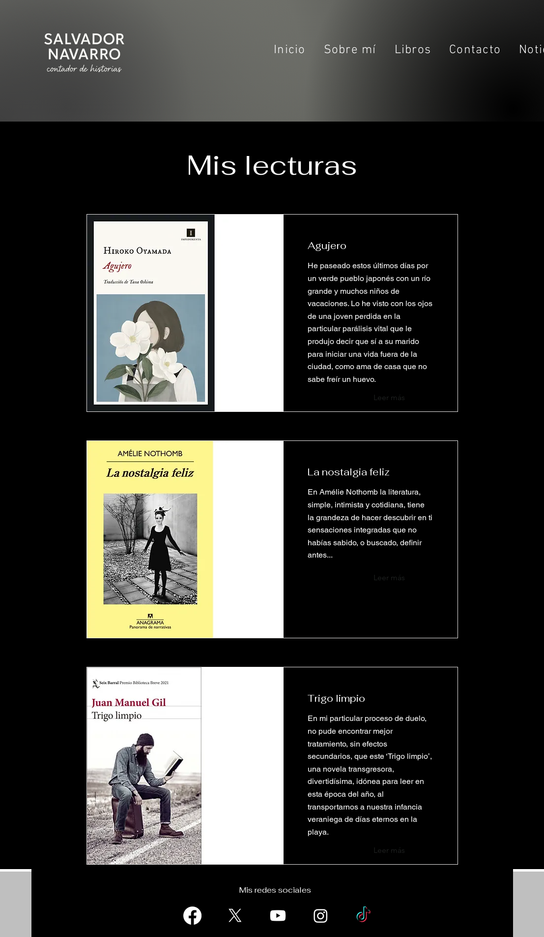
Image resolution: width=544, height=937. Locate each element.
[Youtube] (278, 915)
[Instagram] (321, 915)
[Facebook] (192, 915)
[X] (235, 915)
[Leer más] (400, 397)
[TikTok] (363, 915)
